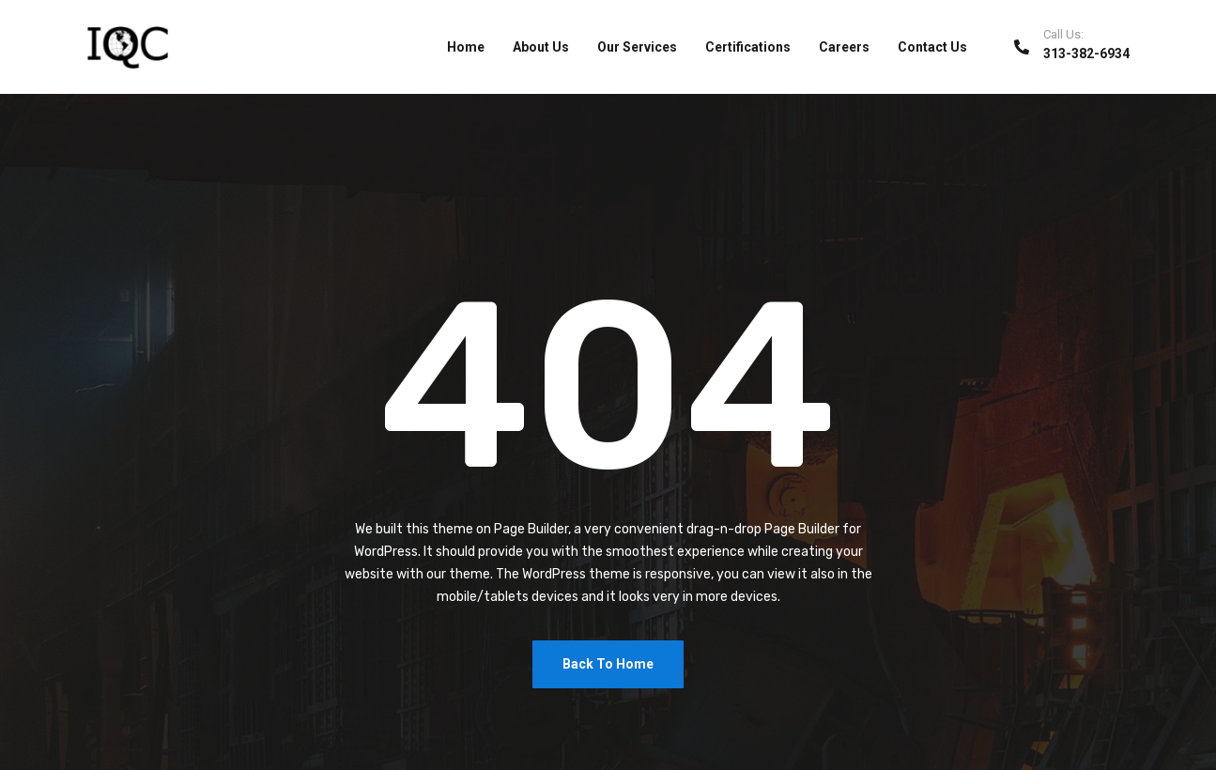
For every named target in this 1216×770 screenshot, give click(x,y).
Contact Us (932, 46)
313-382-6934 (1086, 53)
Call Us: (1063, 34)
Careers (844, 46)
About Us (541, 46)
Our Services (637, 46)
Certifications (748, 46)
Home (466, 46)
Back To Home (608, 663)
